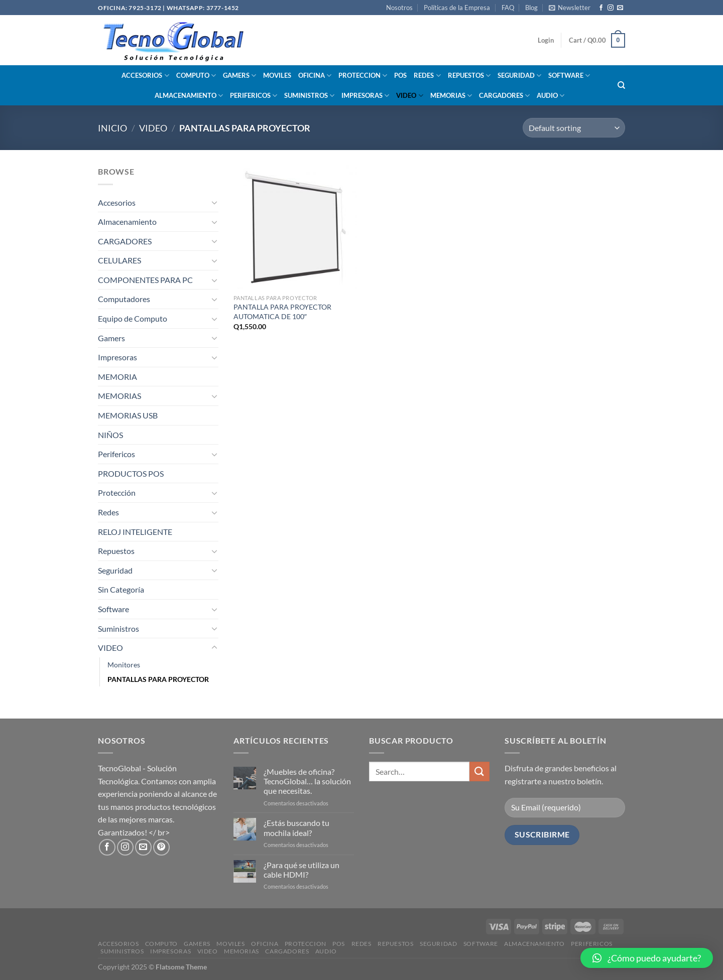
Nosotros (399, 8)
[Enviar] (479, 771)
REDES (427, 75)
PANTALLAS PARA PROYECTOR (158, 679)
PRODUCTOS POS (131, 473)
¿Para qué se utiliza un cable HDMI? (301, 869)
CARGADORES (504, 95)
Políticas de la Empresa (457, 8)
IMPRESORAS (365, 95)
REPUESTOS (469, 75)
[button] (646, 958)
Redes (108, 512)
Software (113, 609)
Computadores (124, 299)
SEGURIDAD (519, 75)
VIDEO (409, 95)
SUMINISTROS (309, 95)
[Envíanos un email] (620, 8)
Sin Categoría (121, 589)
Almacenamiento (127, 221)
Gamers (111, 338)
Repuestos (116, 550)
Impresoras (117, 357)
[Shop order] (574, 127)
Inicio (112, 127)
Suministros (118, 628)
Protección (117, 492)
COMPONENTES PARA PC (145, 280)
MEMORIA (117, 376)
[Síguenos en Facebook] (601, 8)
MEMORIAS (451, 95)
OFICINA (314, 75)
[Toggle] (214, 202)
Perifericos (116, 454)
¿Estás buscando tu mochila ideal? (296, 827)
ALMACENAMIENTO (189, 95)
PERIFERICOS (253, 95)
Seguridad (115, 570)
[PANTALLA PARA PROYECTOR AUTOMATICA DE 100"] (295, 227)
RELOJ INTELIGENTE (135, 531)
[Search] (621, 85)
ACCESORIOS (145, 75)
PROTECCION (362, 75)
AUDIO (550, 95)
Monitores (123, 664)
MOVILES (277, 75)
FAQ (508, 8)
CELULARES (119, 260)
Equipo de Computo (132, 318)
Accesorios (117, 202)
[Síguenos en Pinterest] (161, 847)
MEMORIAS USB (128, 415)
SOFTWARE (569, 75)
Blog (531, 8)
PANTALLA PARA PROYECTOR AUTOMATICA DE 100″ (282, 312)
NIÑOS (110, 435)
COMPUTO (196, 75)
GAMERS (239, 75)
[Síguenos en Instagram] (611, 8)
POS (400, 75)
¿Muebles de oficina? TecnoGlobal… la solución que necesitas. (307, 781)
